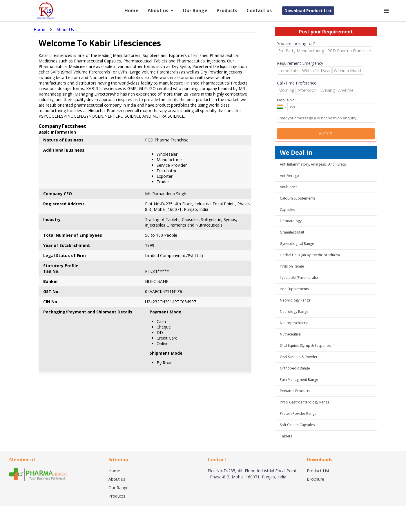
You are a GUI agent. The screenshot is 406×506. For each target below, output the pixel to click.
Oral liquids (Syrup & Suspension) (307, 345)
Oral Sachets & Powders (299, 356)
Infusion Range (292, 266)
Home (131, 10)
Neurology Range (294, 311)
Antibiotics (288, 186)
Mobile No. (286, 100)
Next (326, 134)
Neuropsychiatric (294, 322)
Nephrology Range (295, 300)
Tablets (286, 436)
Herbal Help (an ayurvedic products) (310, 254)
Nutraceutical (291, 334)
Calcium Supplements (297, 198)
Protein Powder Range (298, 413)
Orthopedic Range (295, 368)
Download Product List (308, 10)
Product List (318, 470)
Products (227, 10)
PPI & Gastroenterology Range (304, 402)
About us (160, 10)
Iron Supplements (294, 288)
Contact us (259, 10)
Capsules (287, 209)
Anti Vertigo (289, 175)
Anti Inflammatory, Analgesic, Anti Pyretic (313, 164)
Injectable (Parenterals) (299, 277)
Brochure (315, 479)
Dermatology (291, 220)
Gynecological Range (297, 243)
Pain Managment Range (299, 379)
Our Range (195, 10)
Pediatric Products (295, 390)
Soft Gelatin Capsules (297, 424)
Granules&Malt (292, 232)
